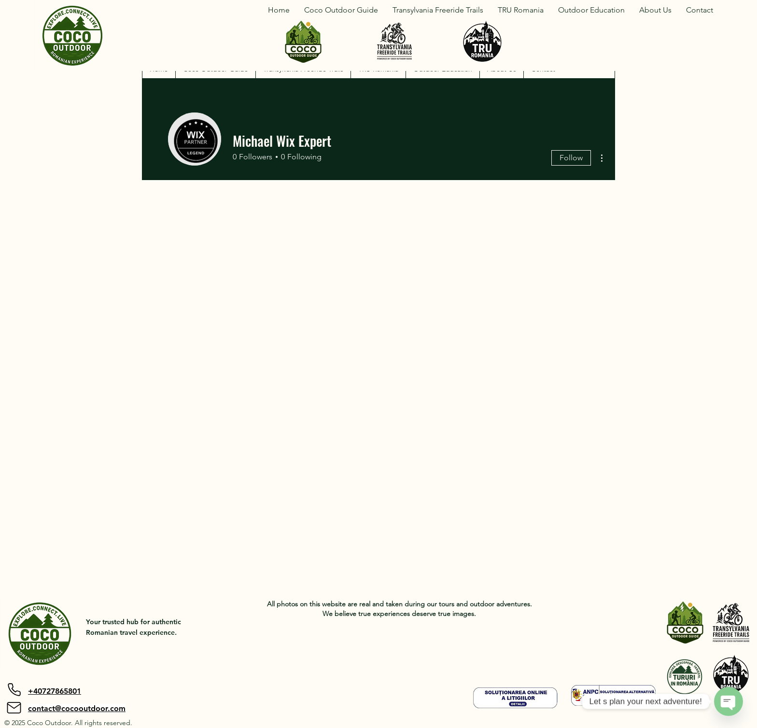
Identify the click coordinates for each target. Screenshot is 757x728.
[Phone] (14, 689)
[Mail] (13, 707)
